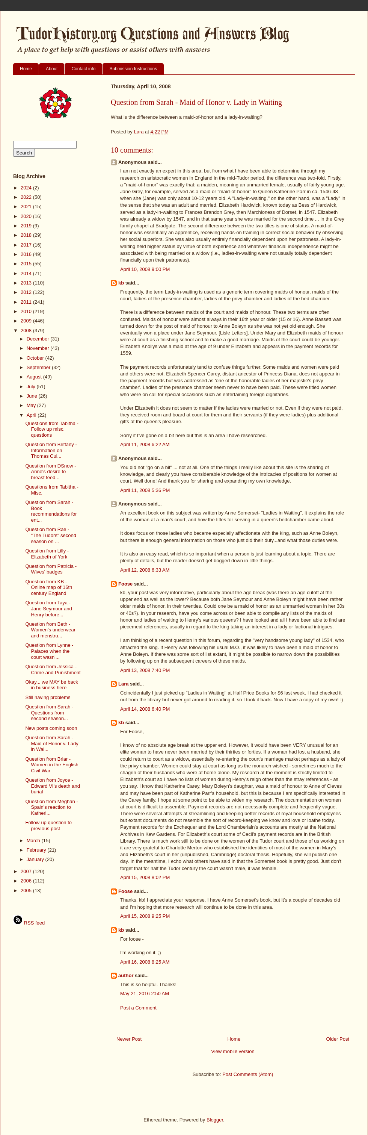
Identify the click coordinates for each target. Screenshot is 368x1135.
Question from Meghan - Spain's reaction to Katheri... (51, 807)
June (33, 396)
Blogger (215, 1120)
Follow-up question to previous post (48, 825)
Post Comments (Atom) (247, 1074)
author (125, 975)
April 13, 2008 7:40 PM (145, 670)
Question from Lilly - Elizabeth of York (47, 554)
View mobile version (232, 1051)
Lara (123, 684)
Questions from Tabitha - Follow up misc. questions (51, 429)
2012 (27, 292)
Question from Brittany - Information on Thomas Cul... (51, 450)
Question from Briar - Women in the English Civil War (51, 764)
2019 (27, 226)
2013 (27, 283)
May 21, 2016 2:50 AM (144, 993)
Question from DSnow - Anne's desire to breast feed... (50, 471)
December (39, 339)
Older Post (337, 1039)
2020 (27, 216)
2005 (27, 890)
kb (121, 283)
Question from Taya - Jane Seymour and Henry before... (48, 608)
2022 (27, 197)
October (36, 358)
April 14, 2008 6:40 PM (145, 709)
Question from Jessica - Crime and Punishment (52, 669)
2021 (27, 206)
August (35, 377)
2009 (27, 321)
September (39, 367)
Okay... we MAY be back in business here (51, 685)
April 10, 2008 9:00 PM (145, 269)
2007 (27, 871)
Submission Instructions (133, 68)
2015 (27, 263)
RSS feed (29, 923)
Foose (125, 584)
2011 (27, 302)
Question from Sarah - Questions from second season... (49, 712)
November (39, 348)
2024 (27, 188)
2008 (27, 330)
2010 (27, 311)
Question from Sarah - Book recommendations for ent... (51, 511)
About (51, 68)
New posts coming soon (51, 728)
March (34, 840)
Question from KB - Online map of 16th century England (48, 587)
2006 (27, 881)
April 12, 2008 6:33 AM (145, 570)
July (32, 386)
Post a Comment (138, 1008)
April (32, 415)
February (37, 850)
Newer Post (129, 1039)
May (32, 405)
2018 (27, 235)
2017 (27, 245)
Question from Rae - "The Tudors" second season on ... (50, 535)
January (36, 859)
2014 (27, 273)
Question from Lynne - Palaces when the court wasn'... (49, 651)
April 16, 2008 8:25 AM (145, 962)
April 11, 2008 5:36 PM (145, 490)
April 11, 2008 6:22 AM (145, 444)
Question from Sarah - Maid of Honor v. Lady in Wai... (51, 743)
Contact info (83, 68)
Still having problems (47, 697)
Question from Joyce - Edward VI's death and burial (52, 785)
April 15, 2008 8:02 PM (145, 877)
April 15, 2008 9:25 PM (145, 916)
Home (26, 68)
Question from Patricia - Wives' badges (51, 569)
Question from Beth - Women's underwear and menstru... (50, 630)
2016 (27, 254)
